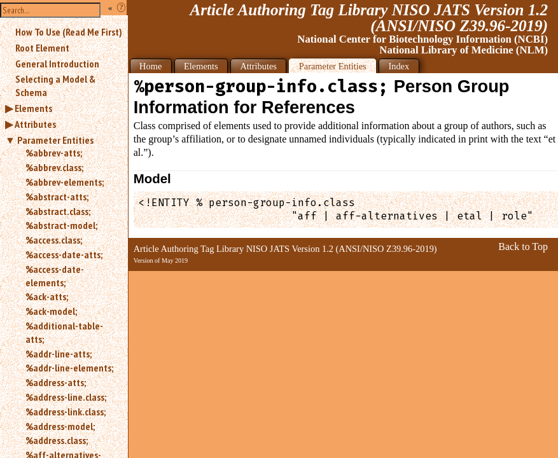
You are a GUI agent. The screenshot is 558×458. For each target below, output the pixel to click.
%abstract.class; (57, 211)
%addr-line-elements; (69, 367)
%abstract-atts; (56, 196)
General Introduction (57, 63)
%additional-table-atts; (64, 332)
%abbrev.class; (54, 167)
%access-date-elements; (54, 276)
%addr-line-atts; (58, 353)
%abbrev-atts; (53, 152)
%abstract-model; (61, 225)
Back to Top (523, 246)
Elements (33, 108)
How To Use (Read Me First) (68, 31)
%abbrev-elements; (64, 182)
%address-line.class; (65, 397)
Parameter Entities (55, 140)
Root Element (42, 47)
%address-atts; (55, 382)
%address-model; (60, 426)
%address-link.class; (65, 411)
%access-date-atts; (63, 254)
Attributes (35, 124)
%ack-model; (51, 311)
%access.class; (53, 239)
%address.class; (56, 440)
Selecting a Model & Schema (55, 86)
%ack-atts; (46, 296)
